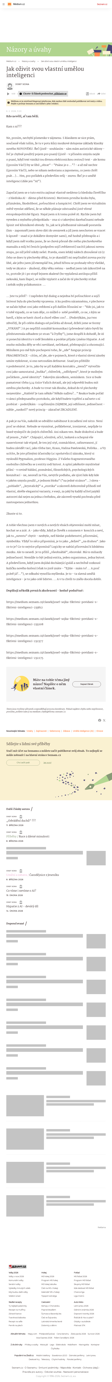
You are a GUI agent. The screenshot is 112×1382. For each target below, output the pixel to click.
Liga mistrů (79, 1296)
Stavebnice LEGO (59, 1355)
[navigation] (3, 4)
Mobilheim (72, 1345)
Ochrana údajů (90, 1367)
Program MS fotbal (82, 1280)
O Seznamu (31, 1367)
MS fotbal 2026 (80, 1276)
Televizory (45, 1359)
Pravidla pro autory (32, 1372)
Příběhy (11, 836)
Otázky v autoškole (82, 1321)
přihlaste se (60, 94)
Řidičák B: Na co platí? (84, 1317)
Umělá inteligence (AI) (83, 731)
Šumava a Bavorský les (51, 1314)
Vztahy (30, 731)
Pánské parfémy (74, 1359)
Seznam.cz (102, 4)
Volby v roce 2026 (16, 1276)
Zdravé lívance (15, 1314)
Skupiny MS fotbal (82, 1284)
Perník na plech (16, 1325)
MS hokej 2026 (47, 1276)
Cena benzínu (63, 1334)
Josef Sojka (22, 84)
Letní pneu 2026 (81, 1306)
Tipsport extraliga (49, 1296)
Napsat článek (86, 684)
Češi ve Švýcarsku (49, 1317)
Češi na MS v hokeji (49, 1288)
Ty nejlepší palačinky (18, 1306)
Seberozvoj (55, 731)
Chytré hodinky (58, 1359)
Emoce (100, 731)
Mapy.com (32, 1334)
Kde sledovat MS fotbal (84, 1288)
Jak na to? (47, 763)
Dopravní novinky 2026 (84, 1314)
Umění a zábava (16, 875)
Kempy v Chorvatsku (50, 1306)
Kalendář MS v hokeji (50, 1292)
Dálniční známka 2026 (84, 1310)
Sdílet (101, 94)
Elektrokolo (61, 1345)
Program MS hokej (49, 1280)
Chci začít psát (23, 762)
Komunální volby (16, 1280)
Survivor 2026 (94, 1334)
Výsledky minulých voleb (19, 1288)
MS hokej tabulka (49, 1284)
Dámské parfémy (76, 1355)
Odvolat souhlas (53, 1372)
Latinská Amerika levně (51, 1321)
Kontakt (77, 1367)
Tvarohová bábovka (17, 1317)
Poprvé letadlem (48, 1310)
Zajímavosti (41, 731)
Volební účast (15, 1296)
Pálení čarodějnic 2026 (64, 1338)
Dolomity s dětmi (49, 1325)
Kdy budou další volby (18, 1292)
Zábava (66, 731)
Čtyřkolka (55, 1348)
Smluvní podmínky (49, 1367)
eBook (90, 94)
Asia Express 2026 (44, 1338)
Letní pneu (91, 1355)
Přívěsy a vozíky (31, 1345)
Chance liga (79, 1292)
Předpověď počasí (47, 1334)
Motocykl (44, 1345)
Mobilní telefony (43, 1355)
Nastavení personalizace (75, 1372)
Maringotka (84, 1345)
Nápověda (65, 1367)
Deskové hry (34, 1359)
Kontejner (95, 1345)
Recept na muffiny (17, 1310)
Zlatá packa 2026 (78, 1334)
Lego (52, 1345)
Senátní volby (14, 1284)
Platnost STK (79, 1325)
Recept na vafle (15, 1321)
